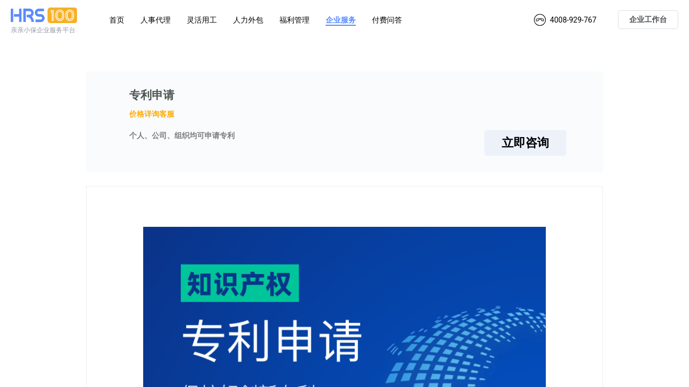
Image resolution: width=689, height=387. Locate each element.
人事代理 (155, 20)
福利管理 (294, 20)
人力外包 (248, 20)
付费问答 (387, 20)
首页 (116, 20)
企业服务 (341, 20)
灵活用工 (202, 20)
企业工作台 (648, 19)
